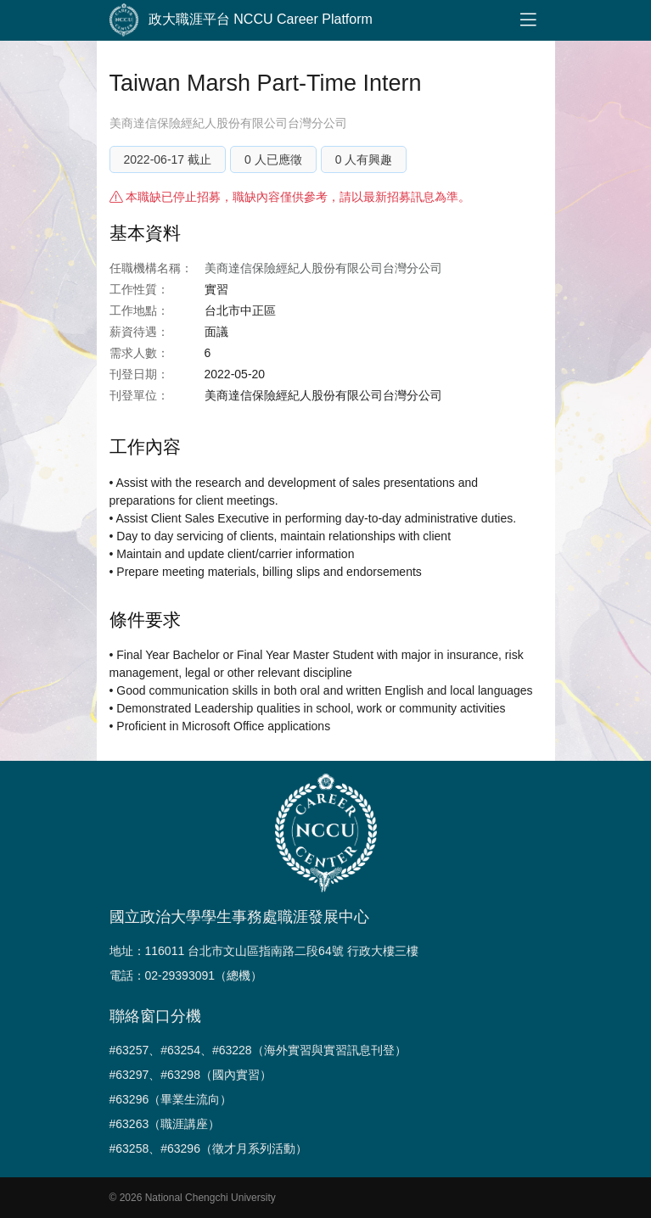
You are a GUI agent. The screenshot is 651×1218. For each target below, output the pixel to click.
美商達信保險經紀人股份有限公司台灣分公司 (228, 123)
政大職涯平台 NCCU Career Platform (241, 20)
